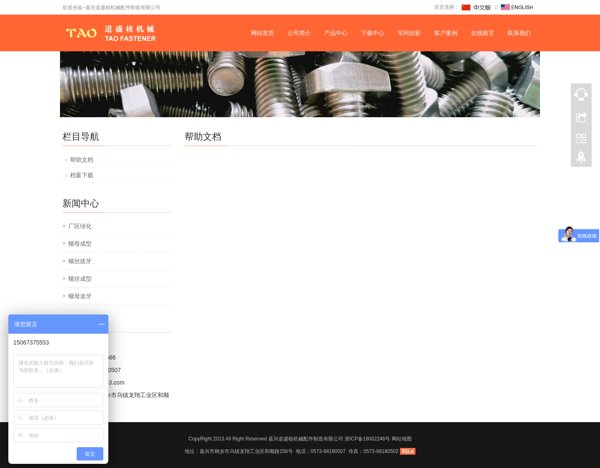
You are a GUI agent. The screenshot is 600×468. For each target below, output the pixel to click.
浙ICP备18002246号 (367, 439)
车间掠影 (409, 33)
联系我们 (519, 33)
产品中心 (336, 33)
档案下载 (81, 175)
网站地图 (402, 439)
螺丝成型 (80, 278)
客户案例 (446, 33)
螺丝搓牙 (80, 261)
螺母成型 (80, 243)
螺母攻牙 (80, 296)
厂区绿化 (80, 226)
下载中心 (372, 33)
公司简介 (299, 33)
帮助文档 (81, 159)
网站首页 (262, 33)
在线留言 (482, 33)
